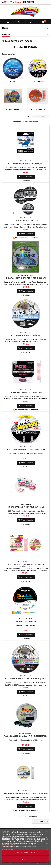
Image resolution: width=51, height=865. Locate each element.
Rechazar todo (26, 852)
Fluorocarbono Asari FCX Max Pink (26, 392)
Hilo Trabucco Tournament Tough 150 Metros (26, 793)
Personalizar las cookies (26, 846)
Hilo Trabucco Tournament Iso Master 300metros (25, 565)
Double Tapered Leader (25, 621)
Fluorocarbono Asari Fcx (25, 221)
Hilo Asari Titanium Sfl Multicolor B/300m (25, 679)
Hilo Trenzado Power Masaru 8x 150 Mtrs (25, 450)
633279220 (28, 2)
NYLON (13, 82)
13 (25, 816)
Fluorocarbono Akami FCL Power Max (25, 507)
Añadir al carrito (25, 176)
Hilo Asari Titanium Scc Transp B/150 (25, 163)
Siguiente (34, 816)
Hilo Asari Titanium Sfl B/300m (25, 335)
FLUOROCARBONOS (13, 109)
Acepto (26, 859)
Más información (8, 846)
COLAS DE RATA (38, 109)
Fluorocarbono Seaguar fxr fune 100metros (25, 736)
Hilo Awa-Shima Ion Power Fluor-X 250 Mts (25, 278)
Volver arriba (41, 821)
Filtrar (41, 116)
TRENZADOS (38, 82)
